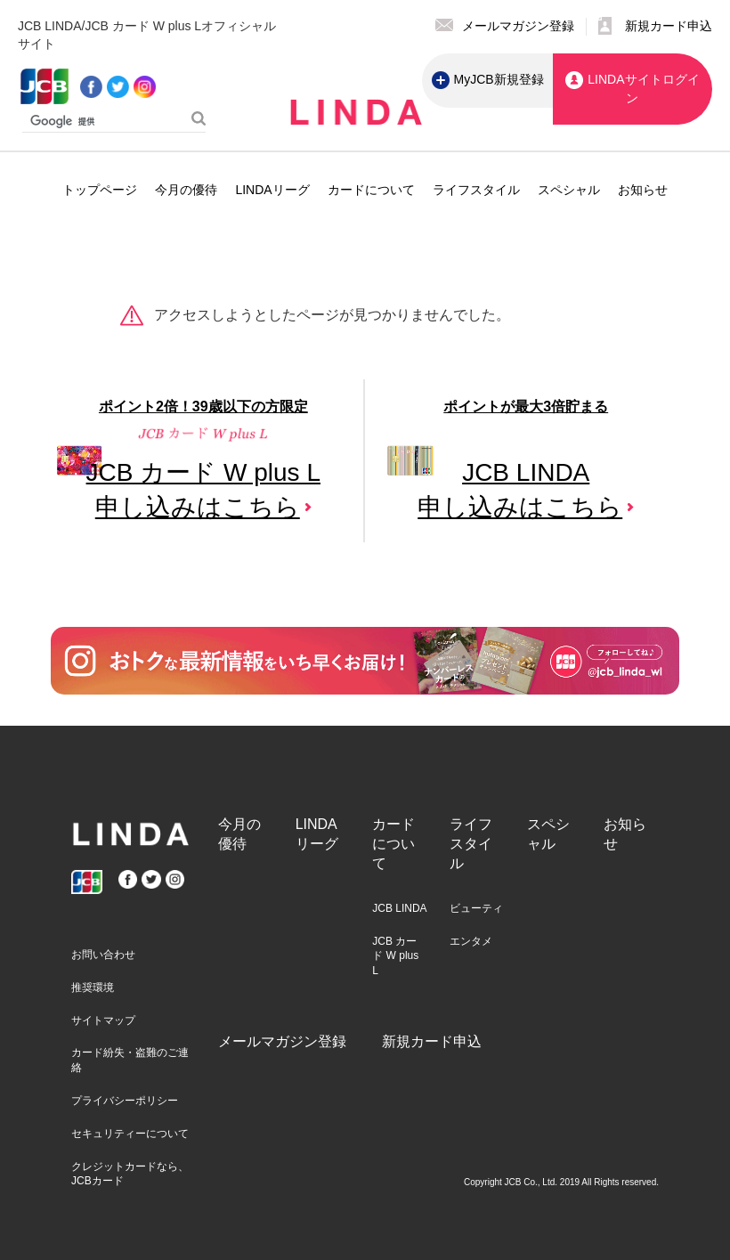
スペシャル (569, 190)
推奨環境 (92, 987)
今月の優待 (186, 190)
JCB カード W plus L (395, 956)
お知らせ (643, 190)
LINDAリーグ (272, 190)
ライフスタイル (476, 190)
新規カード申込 (432, 1041)
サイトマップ (103, 1020)
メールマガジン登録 (282, 1041)
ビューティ (476, 908)
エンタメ (471, 941)
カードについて (371, 190)
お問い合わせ (103, 954)
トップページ (99, 190)
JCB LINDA (399, 908)
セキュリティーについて (130, 1133)
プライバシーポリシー (124, 1100)
